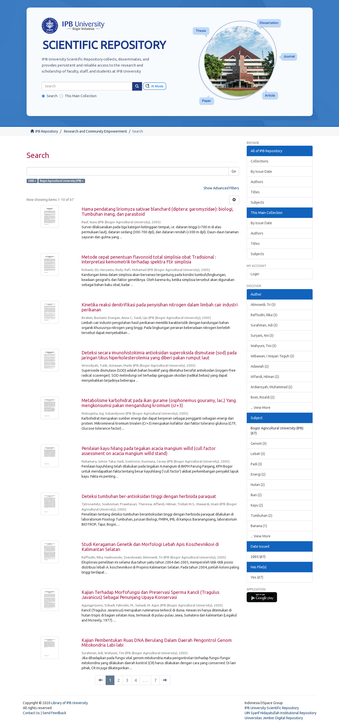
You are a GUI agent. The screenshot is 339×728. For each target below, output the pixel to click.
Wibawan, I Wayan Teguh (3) (272, 356)
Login (255, 274)
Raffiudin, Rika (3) (264, 315)
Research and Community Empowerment (95, 131)
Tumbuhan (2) (261, 516)
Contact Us (31, 713)
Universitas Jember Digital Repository (274, 718)
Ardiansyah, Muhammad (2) (271, 387)
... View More (260, 408)
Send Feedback (54, 713)
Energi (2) (258, 474)
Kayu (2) (257, 505)
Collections (259, 161)
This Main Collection (78, 96)
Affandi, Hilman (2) (265, 377)
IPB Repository (46, 131)
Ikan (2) (256, 495)
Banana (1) (259, 526)
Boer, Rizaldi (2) (263, 397)
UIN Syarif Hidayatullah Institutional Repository (280, 713)
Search (49, 96)
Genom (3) (258, 443)
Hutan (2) (258, 485)
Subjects (257, 202)
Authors (257, 182)
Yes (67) (257, 577)
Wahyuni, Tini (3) (263, 346)
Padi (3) (256, 464)
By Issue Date (261, 172)
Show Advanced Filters (221, 188)
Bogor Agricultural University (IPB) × (61, 180)
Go (234, 171)
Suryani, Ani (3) (262, 335)
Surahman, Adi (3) (264, 325)
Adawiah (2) (260, 366)
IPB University (77, 703)
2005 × (32, 180)
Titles (255, 192)
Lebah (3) (258, 454)
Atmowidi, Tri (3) (263, 305)
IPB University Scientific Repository (272, 708)
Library (56, 703)
